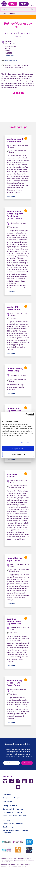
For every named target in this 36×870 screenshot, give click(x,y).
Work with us (7, 820)
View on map (9, 55)
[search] (32, 9)
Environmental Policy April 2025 (15, 816)
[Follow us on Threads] (31, 781)
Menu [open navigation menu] (32, 4)
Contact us (7, 794)
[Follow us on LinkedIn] (25, 781)
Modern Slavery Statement (13, 824)
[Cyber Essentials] (29, 850)
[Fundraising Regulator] (18, 842)
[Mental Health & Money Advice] (6, 842)
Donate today (23, 3)
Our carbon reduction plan (12, 812)
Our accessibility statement (13, 809)
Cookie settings (18, 454)
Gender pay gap (8, 827)
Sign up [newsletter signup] (27, 763)
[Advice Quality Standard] (18, 850)
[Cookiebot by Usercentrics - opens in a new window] (25, 414)
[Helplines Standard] (6, 850)
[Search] (15, 9)
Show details (25, 443)
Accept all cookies (18, 449)
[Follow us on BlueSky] (5, 781)
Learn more (11, 196)
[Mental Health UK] (29, 842)
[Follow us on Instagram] (18, 781)
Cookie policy (7, 801)
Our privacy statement (11, 798)
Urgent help (12, 3)
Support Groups (9, 13)
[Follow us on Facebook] (11, 781)
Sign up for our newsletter (18, 744)
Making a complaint (10, 806)
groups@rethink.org (11, 60)
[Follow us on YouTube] (18, 787)
